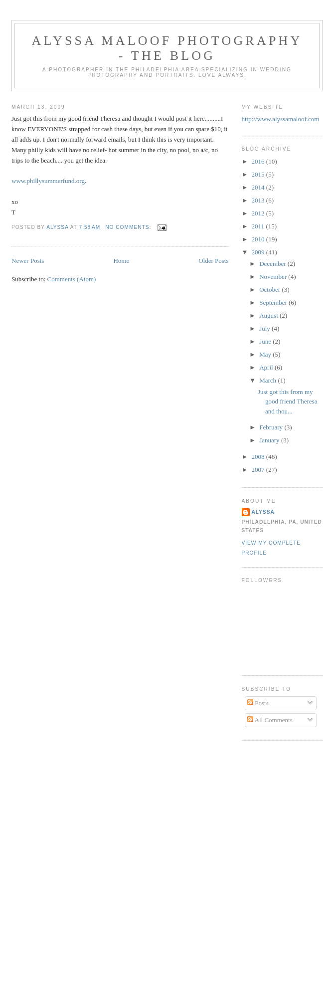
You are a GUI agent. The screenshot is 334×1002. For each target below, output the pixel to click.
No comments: (129, 227)
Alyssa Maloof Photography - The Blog (167, 48)
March (268, 380)
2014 (259, 187)
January (270, 440)
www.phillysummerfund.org (48, 181)
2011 (259, 226)
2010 (259, 239)
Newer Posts (27, 260)
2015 (259, 174)
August (269, 315)
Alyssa (263, 512)
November (273, 276)
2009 (259, 252)
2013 (259, 200)
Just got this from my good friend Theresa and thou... (287, 401)
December (273, 263)
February (271, 427)
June (266, 341)
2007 (259, 469)
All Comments (270, 720)
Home (121, 260)
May (266, 354)
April (267, 367)
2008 (259, 456)
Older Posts (213, 260)
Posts (258, 703)
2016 (259, 161)
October (270, 289)
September (274, 302)
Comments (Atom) (71, 279)
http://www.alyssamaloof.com (281, 119)
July (265, 328)
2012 (259, 213)
